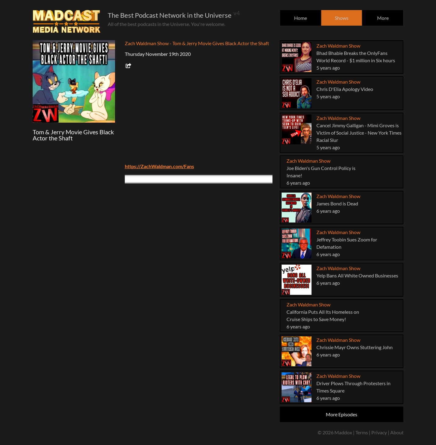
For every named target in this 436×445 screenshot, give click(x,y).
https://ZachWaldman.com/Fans (159, 166)
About (397, 432)
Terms (361, 432)
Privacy (379, 432)
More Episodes (341, 414)
